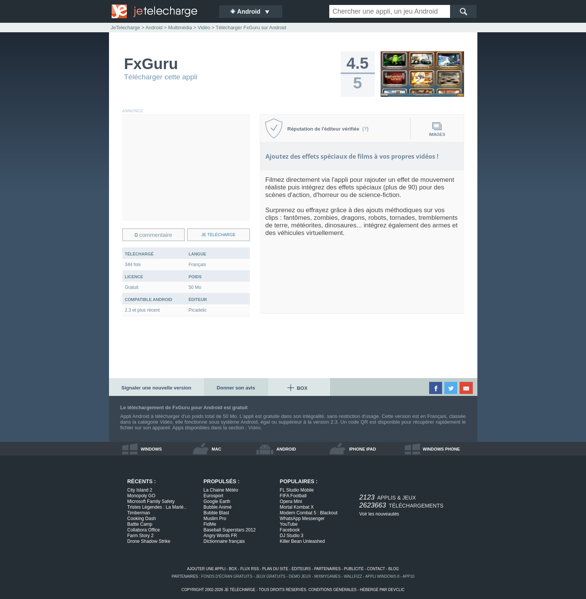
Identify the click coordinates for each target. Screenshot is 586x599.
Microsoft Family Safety (151, 501)
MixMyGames (327, 576)
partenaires (327, 569)
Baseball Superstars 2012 (230, 530)
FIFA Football (293, 495)
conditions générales (332, 590)
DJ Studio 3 (291, 535)
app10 (408, 576)
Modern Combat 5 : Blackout (309, 512)
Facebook (290, 530)
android (286, 449)
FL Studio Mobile (297, 490)
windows (151, 449)
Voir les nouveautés (379, 514)
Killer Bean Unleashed (302, 541)
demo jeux (300, 576)
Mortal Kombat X (297, 507)
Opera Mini (291, 501)
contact (376, 569)
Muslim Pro (215, 518)
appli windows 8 (382, 576)
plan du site (275, 569)
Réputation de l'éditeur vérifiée (328, 129)
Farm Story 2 (140, 535)
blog (394, 569)
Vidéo (254, 427)
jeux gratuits (270, 576)
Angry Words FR (220, 535)
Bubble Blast (216, 512)
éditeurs (301, 569)
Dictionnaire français (224, 541)
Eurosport (213, 495)
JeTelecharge (125, 27)
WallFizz (353, 576)
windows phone (441, 449)
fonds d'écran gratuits (227, 576)
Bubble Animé (218, 507)
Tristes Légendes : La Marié (157, 507)
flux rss (249, 569)
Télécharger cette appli (160, 77)
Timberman (138, 512)
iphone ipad (362, 449)
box (233, 569)
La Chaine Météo (221, 490)
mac (216, 449)
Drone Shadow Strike (148, 541)
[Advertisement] (186, 168)
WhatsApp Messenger (302, 518)
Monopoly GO (141, 495)
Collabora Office (143, 530)
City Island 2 (139, 490)
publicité (354, 569)
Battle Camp (139, 524)
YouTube (289, 524)
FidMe (210, 524)
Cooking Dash (141, 518)
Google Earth (217, 501)
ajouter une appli (206, 569)
